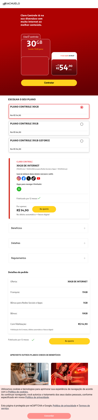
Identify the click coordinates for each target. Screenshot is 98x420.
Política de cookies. (18, 391)
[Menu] (4, 4)
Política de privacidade (37, 397)
